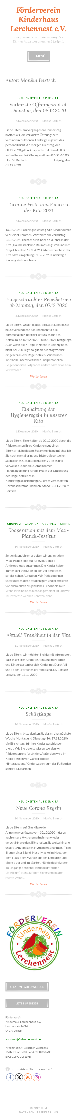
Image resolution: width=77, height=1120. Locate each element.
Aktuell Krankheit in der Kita (38, 635)
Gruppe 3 (14, 523)
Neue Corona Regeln (38, 808)
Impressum (38, 1108)
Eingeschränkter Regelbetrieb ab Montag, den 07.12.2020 (38, 302)
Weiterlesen (50, 376)
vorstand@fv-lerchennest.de (23, 1039)
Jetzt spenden (27, 1003)
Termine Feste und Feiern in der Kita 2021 (38, 207)
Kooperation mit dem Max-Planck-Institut (38, 533)
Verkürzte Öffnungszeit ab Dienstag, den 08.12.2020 (38, 107)
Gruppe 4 (32, 523)
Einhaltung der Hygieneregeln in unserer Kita (39, 415)
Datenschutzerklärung (38, 1112)
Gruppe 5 (49, 523)
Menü (40, 56)
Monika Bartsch (52, 120)
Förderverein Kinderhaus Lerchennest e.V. (38, 19)
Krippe (65, 523)
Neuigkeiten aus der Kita (38, 98)
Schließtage (38, 714)
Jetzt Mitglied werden (27, 987)
